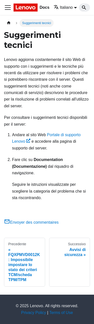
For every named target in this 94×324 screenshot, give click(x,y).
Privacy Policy (33, 312)
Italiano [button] (63, 7)
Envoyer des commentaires (31, 222)
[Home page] (9, 23)
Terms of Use (61, 312)
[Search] (84, 8)
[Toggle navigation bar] (8, 7)
